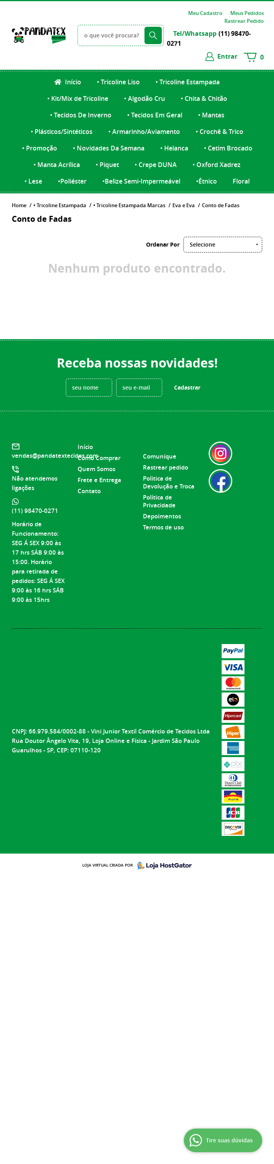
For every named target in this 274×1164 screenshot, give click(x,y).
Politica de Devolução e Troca (168, 482)
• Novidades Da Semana (108, 148)
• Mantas (211, 115)
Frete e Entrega (99, 480)
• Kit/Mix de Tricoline (77, 98)
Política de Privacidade (159, 501)
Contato (89, 491)
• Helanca (174, 148)
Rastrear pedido (165, 467)
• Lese (33, 181)
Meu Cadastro (205, 13)
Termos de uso (163, 527)
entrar (227, 56)
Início (72, 82)
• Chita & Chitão (204, 98)
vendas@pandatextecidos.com (55, 455)
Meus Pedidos (247, 13)
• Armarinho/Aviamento (144, 131)
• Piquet (107, 164)
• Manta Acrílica (56, 164)
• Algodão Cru (144, 98)
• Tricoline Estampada (188, 82)
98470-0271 (35, 511)
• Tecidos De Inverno (80, 115)
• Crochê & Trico (219, 131)
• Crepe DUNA (156, 164)
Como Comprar (99, 458)
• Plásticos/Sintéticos (62, 131)
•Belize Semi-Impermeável (141, 181)
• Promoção (39, 148)
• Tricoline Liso (118, 82)
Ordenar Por (163, 244)
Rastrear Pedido (244, 20)
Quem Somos (96, 469)
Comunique (159, 456)
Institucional (98, 433)
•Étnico (206, 181)
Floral (241, 181)
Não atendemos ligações (34, 483)
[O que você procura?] (153, 35)
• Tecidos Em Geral (154, 115)
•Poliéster (72, 181)
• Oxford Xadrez (217, 164)
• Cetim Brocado (228, 148)
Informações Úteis (162, 438)
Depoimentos (162, 516)
